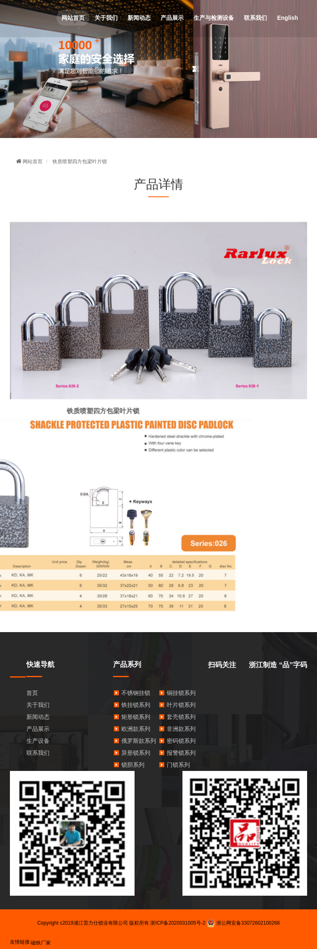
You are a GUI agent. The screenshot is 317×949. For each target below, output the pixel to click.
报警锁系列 (181, 752)
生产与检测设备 (214, 17)
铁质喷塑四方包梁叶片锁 (79, 161)
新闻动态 (139, 17)
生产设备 (38, 740)
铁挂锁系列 (135, 705)
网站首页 (73, 17)
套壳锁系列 (181, 717)
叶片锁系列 (181, 705)
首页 (32, 693)
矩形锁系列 (135, 717)
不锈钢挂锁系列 (141, 693)
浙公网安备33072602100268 (243, 923)
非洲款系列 (181, 728)
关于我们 (106, 17)
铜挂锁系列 (181, 693)
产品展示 (172, 17)
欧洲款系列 (135, 728)
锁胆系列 (132, 764)
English (287, 17)
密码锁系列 (181, 740)
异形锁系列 (135, 752)
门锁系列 (178, 764)
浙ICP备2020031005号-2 (177, 923)
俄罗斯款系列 (138, 740)
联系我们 (255, 17)
